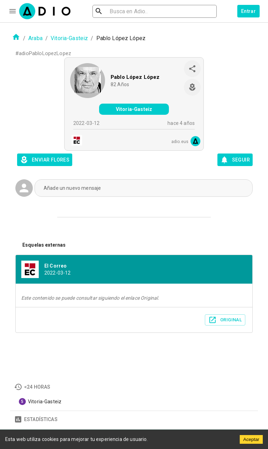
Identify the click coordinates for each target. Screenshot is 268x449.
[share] (192, 68)
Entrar (248, 11)
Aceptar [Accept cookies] (251, 439)
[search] (121, 11)
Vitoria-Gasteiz (69, 38)
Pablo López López (135, 77)
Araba (35, 38)
